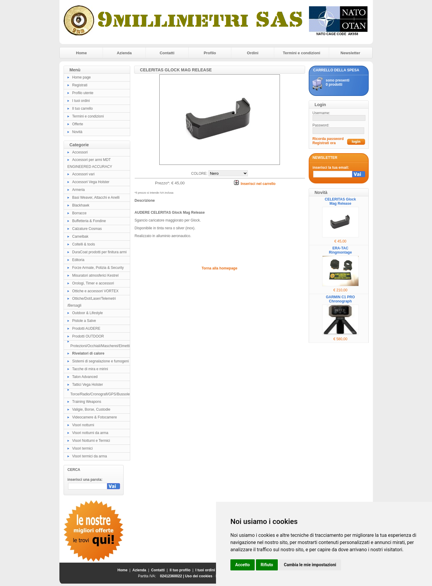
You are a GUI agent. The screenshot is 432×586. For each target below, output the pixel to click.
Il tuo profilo (180, 570)
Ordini (252, 53)
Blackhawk (80, 205)
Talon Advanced (85, 377)
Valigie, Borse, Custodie (91, 409)
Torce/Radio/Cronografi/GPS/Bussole (100, 394)
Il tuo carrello (82, 108)
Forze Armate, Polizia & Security (98, 268)
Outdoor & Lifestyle (87, 313)
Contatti (167, 53)
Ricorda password (328, 139)
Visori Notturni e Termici (91, 441)
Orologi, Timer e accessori (93, 283)
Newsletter (350, 53)
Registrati (80, 85)
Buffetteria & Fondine (89, 221)
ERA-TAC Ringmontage (340, 250)
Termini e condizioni (301, 53)
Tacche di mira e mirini (90, 369)
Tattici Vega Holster (87, 384)
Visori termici (82, 448)
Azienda (124, 53)
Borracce (79, 213)
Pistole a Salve (84, 321)
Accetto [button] (242, 564)
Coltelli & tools (83, 244)
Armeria (78, 190)
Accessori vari (83, 174)
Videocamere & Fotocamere (94, 417)
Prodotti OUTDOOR (88, 336)
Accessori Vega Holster (91, 182)
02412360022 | (172, 576)
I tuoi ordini (81, 101)
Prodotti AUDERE (86, 328)
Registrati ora (324, 143)
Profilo (210, 53)
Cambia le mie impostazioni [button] (310, 564)
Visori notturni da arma (90, 433)
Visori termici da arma (89, 456)
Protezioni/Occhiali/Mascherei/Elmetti (100, 346)
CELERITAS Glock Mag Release (340, 201)
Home (81, 53)
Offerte (77, 124)
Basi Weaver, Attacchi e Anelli (96, 197)
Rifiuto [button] (267, 564)
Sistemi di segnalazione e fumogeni (100, 361)
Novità (77, 132)
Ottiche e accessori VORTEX (95, 291)
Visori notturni (83, 425)
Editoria (78, 260)
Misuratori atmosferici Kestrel (95, 275)
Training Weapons (86, 402)
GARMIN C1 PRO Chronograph (340, 299)
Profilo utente (83, 93)
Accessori (80, 152)
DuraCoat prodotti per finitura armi (99, 252)
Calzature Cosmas (87, 229)
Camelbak (80, 236)
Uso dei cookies (198, 576)
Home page (81, 77)
